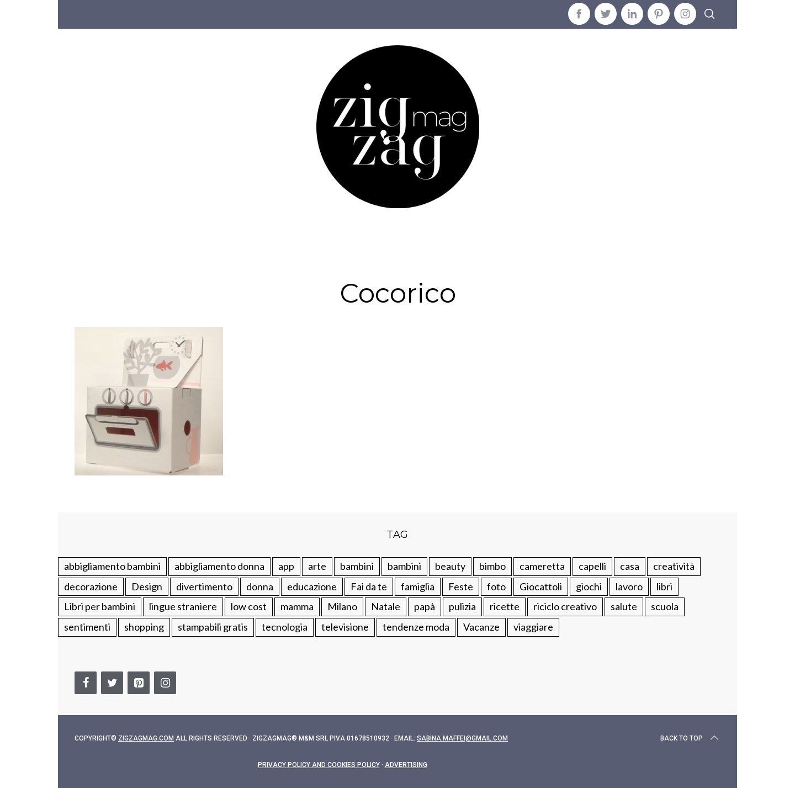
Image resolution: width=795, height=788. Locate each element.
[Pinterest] (139, 682)
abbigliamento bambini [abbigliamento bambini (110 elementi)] (112, 566)
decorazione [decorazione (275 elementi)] (91, 586)
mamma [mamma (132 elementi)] (297, 606)
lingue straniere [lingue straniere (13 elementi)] (183, 606)
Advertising (406, 765)
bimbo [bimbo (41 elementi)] (492, 566)
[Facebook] (86, 682)
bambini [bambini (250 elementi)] (357, 566)
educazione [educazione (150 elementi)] (312, 586)
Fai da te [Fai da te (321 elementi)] (369, 586)
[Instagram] (165, 682)
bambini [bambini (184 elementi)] (404, 566)
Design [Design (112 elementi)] (146, 586)
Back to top (690, 738)
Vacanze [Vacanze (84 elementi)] (481, 627)
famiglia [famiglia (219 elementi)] (417, 586)
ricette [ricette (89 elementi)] (505, 606)
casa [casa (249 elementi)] (629, 566)
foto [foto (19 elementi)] (496, 586)
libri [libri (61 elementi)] (664, 586)
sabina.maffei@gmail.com (462, 738)
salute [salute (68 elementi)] (624, 606)
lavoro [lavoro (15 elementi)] (629, 586)
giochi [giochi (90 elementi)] (589, 586)
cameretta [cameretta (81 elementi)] (542, 566)
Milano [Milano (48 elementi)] (342, 606)
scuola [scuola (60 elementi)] (665, 606)
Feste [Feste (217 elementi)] (460, 586)
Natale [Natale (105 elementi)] (385, 606)
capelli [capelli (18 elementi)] (592, 566)
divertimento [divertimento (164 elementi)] (204, 586)
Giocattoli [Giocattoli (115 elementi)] (541, 586)
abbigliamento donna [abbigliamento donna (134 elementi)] (219, 566)
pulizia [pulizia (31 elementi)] (462, 606)
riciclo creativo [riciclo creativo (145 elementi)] (565, 606)
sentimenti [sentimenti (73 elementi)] (87, 627)
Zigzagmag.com (146, 738)
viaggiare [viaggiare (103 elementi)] (533, 627)
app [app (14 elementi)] (286, 566)
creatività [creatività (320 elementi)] (674, 566)
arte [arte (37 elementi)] (317, 566)
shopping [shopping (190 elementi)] (144, 627)
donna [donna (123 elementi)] (259, 586)
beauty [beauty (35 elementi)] (450, 566)
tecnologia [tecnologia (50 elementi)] (285, 627)
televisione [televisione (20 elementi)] (345, 627)
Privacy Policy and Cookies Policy (319, 765)
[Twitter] (112, 682)
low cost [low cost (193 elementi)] (249, 606)
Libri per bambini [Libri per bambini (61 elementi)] (99, 606)
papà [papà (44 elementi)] (424, 606)
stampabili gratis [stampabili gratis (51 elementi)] (213, 627)
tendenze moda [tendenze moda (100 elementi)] (416, 627)
